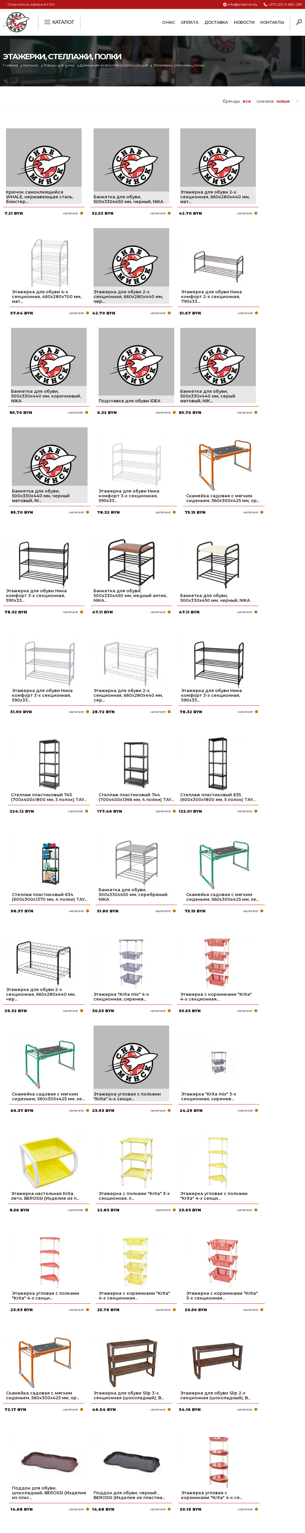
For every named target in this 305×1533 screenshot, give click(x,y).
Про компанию (132, 1446)
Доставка (216, 22)
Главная (11, 65)
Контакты (272, 22)
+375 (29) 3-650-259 (285, 4)
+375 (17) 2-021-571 (240, 1455)
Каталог (31, 65)
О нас (168, 22)
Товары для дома (61, 65)
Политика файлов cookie (28, 1486)
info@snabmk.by (243, 4)
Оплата (189, 22)
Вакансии (125, 1494)
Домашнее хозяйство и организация (116, 65)
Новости (244, 22)
